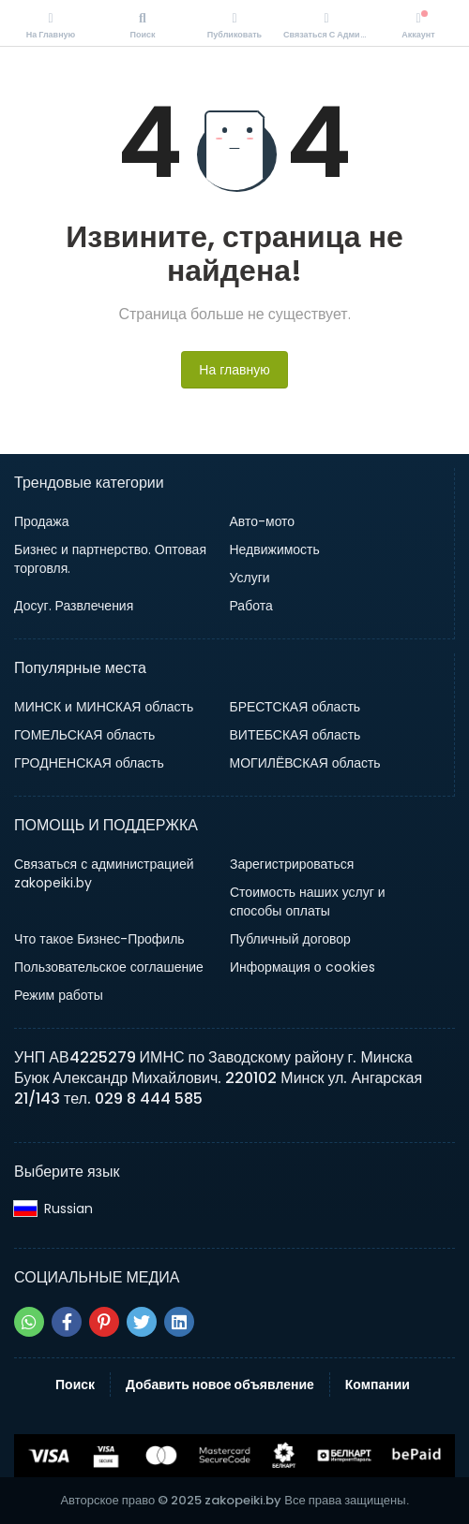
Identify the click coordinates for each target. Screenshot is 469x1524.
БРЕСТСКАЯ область (295, 706)
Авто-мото (262, 521)
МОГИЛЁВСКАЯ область (305, 763)
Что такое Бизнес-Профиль (99, 939)
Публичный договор (290, 939)
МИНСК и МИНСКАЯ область (103, 706)
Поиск (75, 1384)
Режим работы (58, 995)
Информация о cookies (302, 967)
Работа (251, 605)
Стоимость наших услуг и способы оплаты (308, 901)
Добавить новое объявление (220, 1384)
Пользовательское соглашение (109, 967)
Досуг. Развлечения (73, 605)
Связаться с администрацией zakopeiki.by (104, 873)
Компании (377, 1384)
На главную (234, 369)
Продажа (41, 521)
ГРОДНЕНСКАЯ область (89, 763)
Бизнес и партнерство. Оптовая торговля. (110, 559)
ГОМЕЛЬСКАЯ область (84, 734)
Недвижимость (275, 549)
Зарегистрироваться (292, 864)
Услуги (250, 577)
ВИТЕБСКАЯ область (295, 734)
